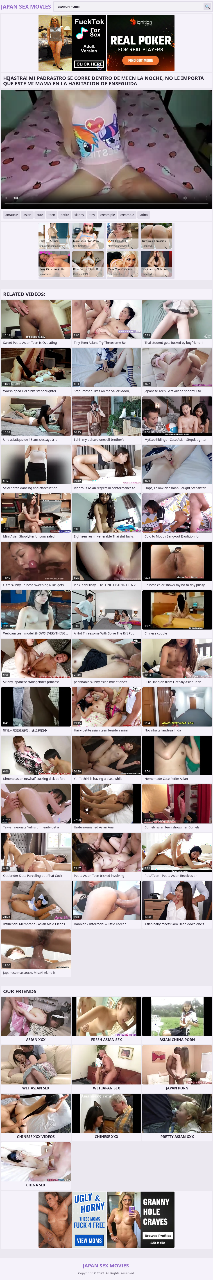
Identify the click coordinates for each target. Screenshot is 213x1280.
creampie (127, 215)
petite (65, 215)
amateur (11, 215)
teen (51, 215)
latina (144, 215)
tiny (92, 215)
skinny (79, 215)
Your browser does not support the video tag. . (106, 149)
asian (27, 215)
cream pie (107, 215)
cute (40, 215)
